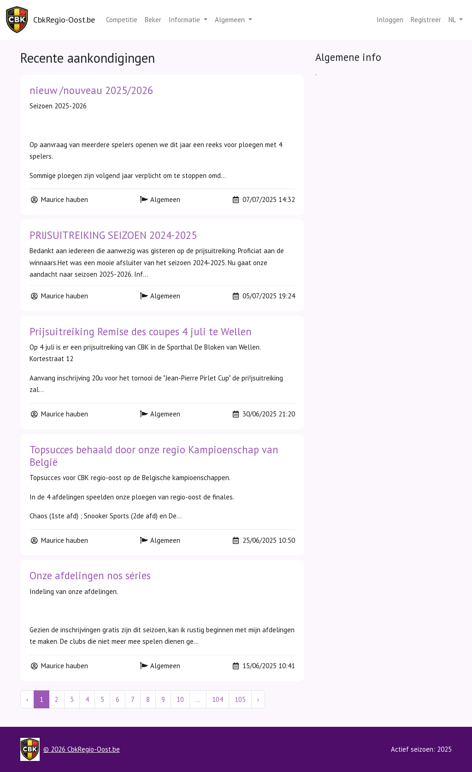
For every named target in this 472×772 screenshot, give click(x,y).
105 (240, 699)
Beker (153, 19)
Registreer (426, 19)
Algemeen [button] (231, 19)
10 (180, 699)
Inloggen (390, 19)
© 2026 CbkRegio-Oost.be (81, 749)
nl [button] (452, 19)
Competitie (121, 19)
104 (217, 699)
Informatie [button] (185, 19)
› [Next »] (258, 699)
